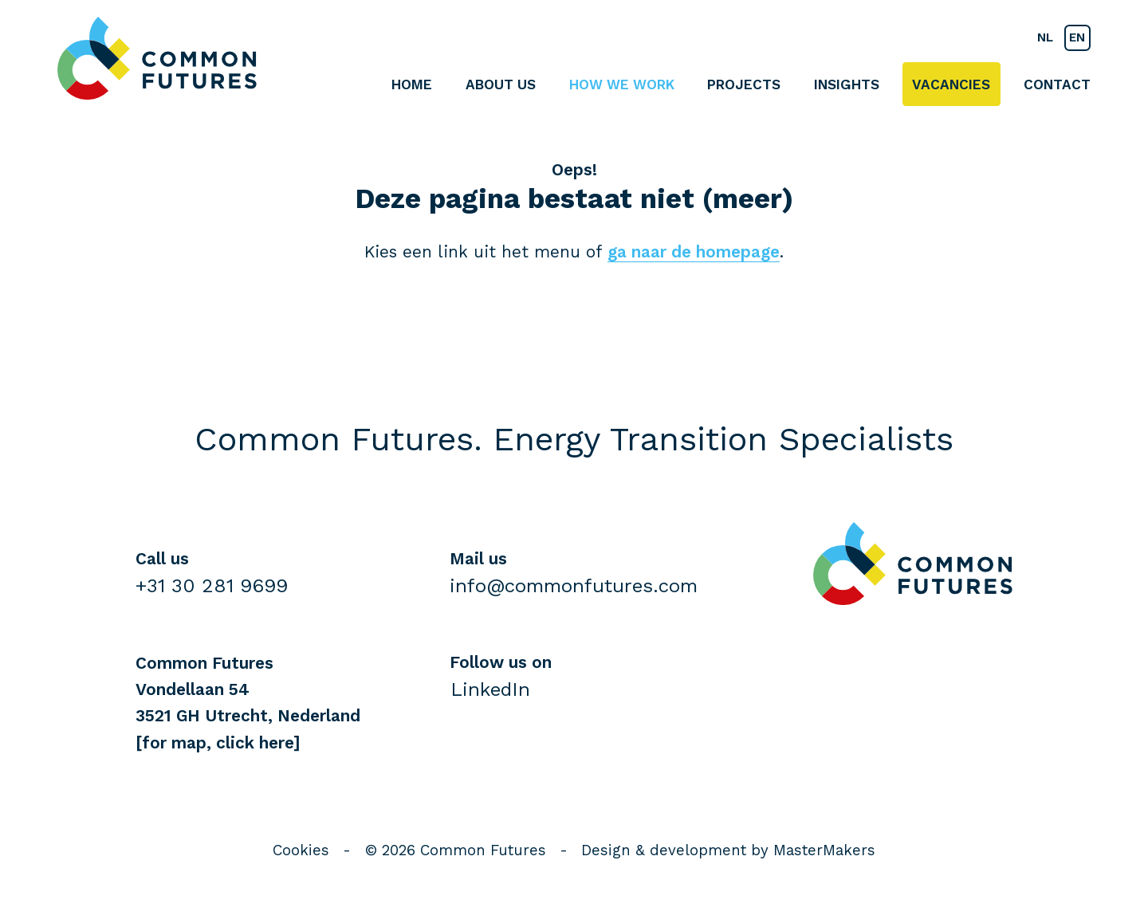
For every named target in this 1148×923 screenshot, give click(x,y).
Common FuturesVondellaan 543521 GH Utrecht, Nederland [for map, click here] (248, 703)
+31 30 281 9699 (212, 586)
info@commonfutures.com (574, 586)
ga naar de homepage (693, 251)
